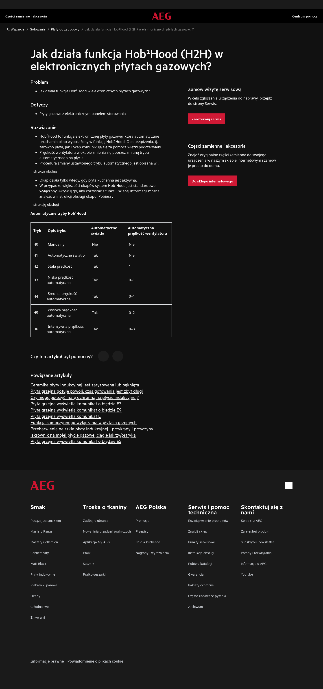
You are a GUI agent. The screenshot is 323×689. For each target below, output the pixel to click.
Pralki (87, 552)
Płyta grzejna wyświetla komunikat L (66, 416)
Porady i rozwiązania (256, 552)
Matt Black (38, 563)
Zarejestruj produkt (255, 531)
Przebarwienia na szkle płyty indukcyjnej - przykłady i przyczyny (92, 428)
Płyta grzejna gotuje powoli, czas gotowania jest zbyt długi (87, 391)
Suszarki (89, 563)
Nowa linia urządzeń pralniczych (107, 531)
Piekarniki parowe (44, 585)
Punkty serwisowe (201, 542)
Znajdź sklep (197, 531)
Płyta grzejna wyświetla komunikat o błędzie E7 (76, 403)
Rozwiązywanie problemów (208, 520)
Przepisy (142, 531)
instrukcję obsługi (45, 204)
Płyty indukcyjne (43, 574)
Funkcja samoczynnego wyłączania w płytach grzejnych (84, 422)
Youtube (247, 574)
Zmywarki (38, 617)
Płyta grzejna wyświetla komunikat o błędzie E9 (76, 409)
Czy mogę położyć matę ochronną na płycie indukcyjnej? (85, 397)
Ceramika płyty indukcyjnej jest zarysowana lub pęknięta (85, 384)
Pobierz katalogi (200, 563)
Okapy (35, 596)
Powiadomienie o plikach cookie (95, 661)
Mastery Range (41, 531)
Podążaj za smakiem (46, 520)
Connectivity (40, 552)
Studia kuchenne (148, 542)
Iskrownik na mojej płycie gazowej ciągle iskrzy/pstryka (83, 435)
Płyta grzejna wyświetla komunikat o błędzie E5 (76, 441)
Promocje (142, 520)
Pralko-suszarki (94, 574)
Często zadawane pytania (207, 596)
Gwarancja (196, 574)
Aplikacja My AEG (96, 542)
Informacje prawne (47, 661)
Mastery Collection (44, 542)
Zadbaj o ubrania (95, 520)
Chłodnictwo (40, 606)
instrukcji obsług (44, 170)
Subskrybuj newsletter (257, 542)
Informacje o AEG (253, 563)
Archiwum (195, 606)
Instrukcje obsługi (201, 552)
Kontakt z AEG (251, 520)
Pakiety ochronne (201, 585)
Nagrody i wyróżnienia (152, 552)
